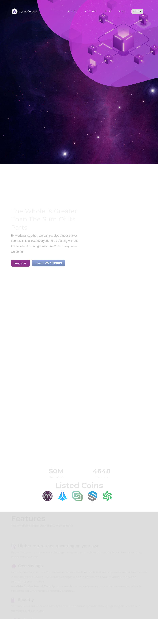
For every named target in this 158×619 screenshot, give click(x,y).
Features (90, 11)
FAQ (121, 11)
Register (20, 264)
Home (72, 11)
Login (137, 11)
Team (108, 11)
